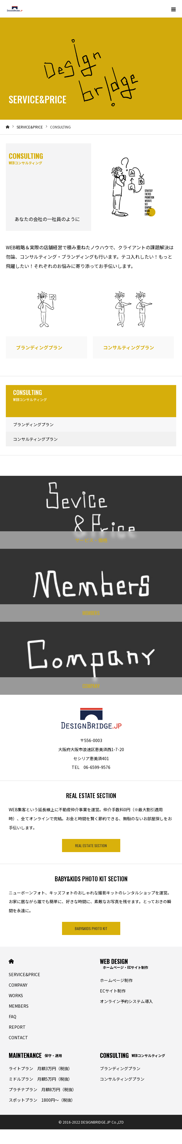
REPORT (17, 1027)
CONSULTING (132, 1055)
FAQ (12, 1016)
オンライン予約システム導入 (126, 1001)
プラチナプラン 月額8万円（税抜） (42, 1089)
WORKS (16, 995)
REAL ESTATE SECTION (91, 845)
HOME (11, 961)
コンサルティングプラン (35, 439)
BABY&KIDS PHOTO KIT (91, 928)
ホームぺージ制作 (116, 980)
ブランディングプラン (33, 424)
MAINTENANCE (35, 1055)
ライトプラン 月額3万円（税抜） (40, 1068)
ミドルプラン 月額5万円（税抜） (40, 1079)
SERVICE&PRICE (24, 974)
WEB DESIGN (124, 963)
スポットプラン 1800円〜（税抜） (42, 1100)
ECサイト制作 (113, 991)
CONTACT (18, 1037)
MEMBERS (19, 1006)
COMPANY (18, 985)
